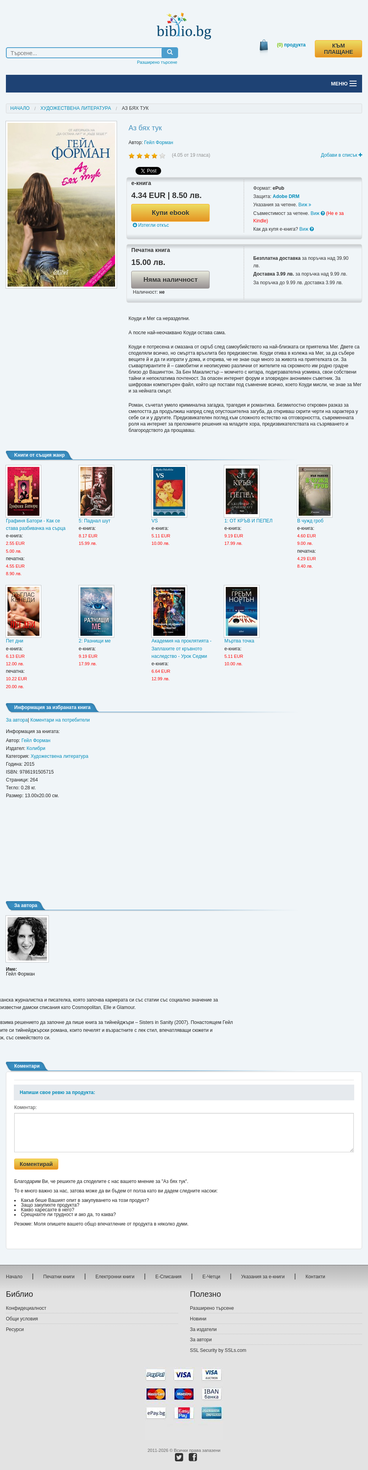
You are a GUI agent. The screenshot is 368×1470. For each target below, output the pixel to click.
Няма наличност (170, 279)
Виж (304, 204)
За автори (201, 1339)
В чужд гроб (310, 521)
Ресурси (15, 1329)
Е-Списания (168, 1276)
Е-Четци (211, 1276)
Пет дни (14, 641)
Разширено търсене (157, 62)
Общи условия (22, 1319)
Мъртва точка (239, 641)
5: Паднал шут (94, 521)
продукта (291, 45)
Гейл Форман (158, 142)
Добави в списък (341, 155)
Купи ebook (170, 213)
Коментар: (25, 1107)
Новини (198, 1319)
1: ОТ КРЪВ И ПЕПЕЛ (248, 521)
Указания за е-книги (262, 1276)
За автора (17, 720)
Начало (20, 108)
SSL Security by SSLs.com (218, 1350)
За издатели (203, 1329)
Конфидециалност (26, 1308)
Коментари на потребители (60, 720)
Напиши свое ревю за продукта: (57, 1092)
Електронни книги (114, 1276)
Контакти (315, 1276)
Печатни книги (58, 1276)
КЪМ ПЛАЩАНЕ (338, 49)
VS (155, 521)
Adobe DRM (286, 196)
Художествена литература (76, 108)
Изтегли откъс (151, 225)
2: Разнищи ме (95, 641)
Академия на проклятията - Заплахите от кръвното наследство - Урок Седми (182, 648)
